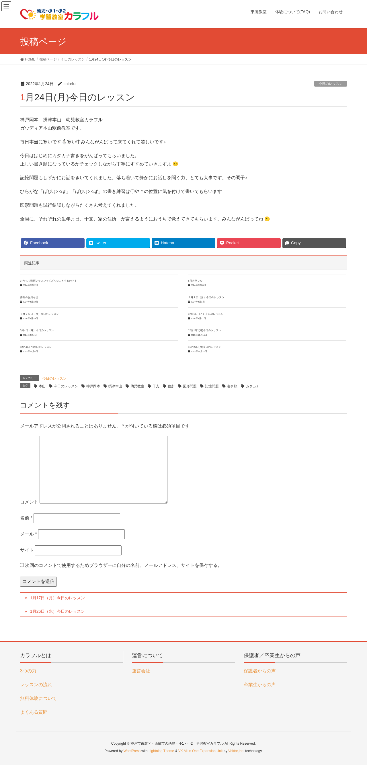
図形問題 (190, 386)
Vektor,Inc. (236, 751)
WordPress (132, 751)
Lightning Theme (161, 751)
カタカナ (252, 386)
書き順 (232, 386)
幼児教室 (137, 386)
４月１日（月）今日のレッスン (206, 297)
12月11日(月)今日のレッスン (204, 330)
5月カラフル (195, 280)
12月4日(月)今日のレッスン (36, 347)
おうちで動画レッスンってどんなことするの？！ (48, 280)
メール (28, 534)
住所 (171, 386)
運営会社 (141, 670)
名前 (26, 518)
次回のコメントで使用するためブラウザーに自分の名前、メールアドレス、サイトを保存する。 (123, 565)
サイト (27, 550)
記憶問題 (212, 386)
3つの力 (28, 670)
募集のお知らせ (29, 297)
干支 (156, 386)
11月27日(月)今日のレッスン (204, 347)
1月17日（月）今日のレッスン (57, 598)
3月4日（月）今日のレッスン (37, 330)
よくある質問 (34, 712)
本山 (42, 386)
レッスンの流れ (36, 684)
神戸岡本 (93, 386)
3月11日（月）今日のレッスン (205, 314)
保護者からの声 (260, 670)
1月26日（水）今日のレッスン (57, 611)
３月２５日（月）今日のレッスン (39, 314)
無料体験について (38, 698)
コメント (29, 501)
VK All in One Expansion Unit (200, 751)
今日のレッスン (331, 84)
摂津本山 (115, 386)
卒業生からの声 (260, 684)
